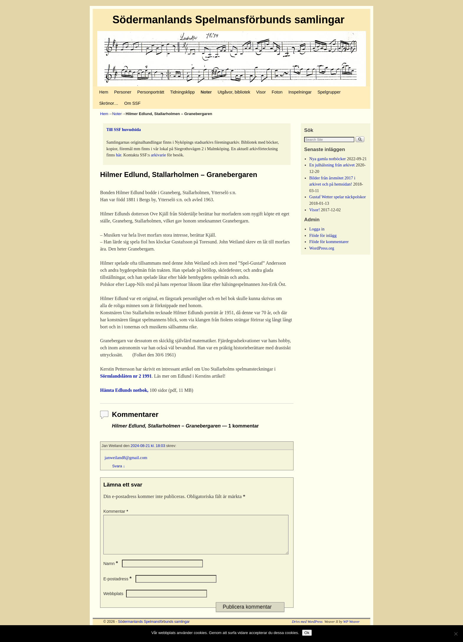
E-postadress (118, 586)
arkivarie (158, 155)
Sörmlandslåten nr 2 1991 (126, 376)
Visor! (314, 209)
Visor (261, 92)
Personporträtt (150, 92)
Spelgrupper (328, 92)
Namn (111, 570)
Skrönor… (108, 103)
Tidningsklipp (182, 92)
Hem (103, 92)
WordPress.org (321, 248)
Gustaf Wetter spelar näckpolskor (337, 196)
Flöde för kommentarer (328, 241)
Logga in (317, 229)
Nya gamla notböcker (327, 158)
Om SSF (132, 103)
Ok (306, 632)
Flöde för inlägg (323, 235)
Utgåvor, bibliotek (234, 92)
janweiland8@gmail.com (126, 457)
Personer (122, 92)
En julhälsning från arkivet (332, 165)
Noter (206, 92)
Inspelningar (300, 92)
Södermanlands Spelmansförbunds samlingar (229, 20)
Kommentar (116, 511)
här (118, 155)
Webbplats (113, 600)
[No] (456, 634)
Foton (277, 92)
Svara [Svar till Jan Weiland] (118, 466)
